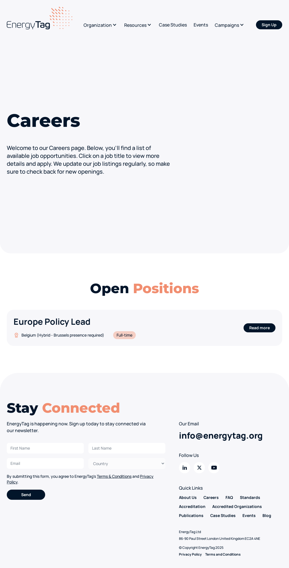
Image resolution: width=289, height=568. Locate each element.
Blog (266, 515)
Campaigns (227, 25)
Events (201, 25)
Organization (98, 25)
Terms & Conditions (114, 476)
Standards (250, 497)
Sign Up (269, 24)
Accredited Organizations (237, 506)
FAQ (229, 497)
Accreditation (192, 506)
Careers (211, 497)
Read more (259, 327)
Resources (135, 25)
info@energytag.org (221, 435)
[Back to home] (39, 18)
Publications (191, 515)
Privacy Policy (190, 554)
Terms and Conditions (223, 554)
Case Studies (173, 25)
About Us (188, 497)
